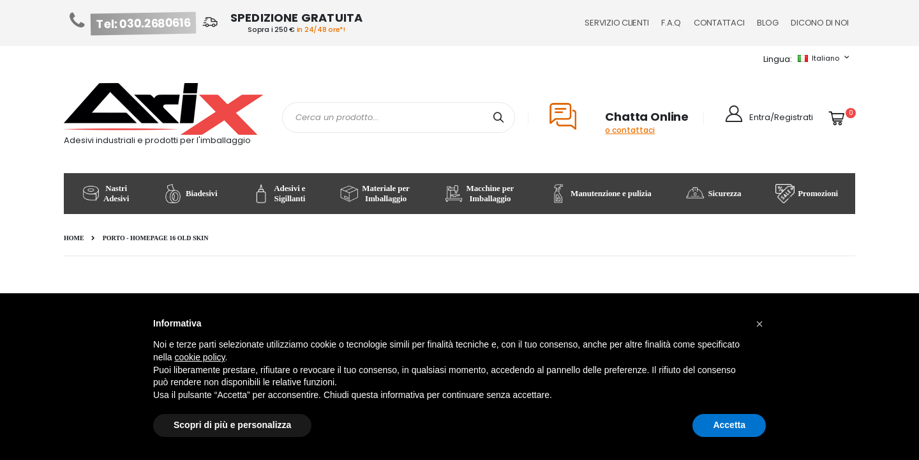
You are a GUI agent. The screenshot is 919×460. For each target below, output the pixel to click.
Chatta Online (647, 117)
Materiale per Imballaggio (374, 193)
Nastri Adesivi (105, 193)
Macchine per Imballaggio (479, 193)
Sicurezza (713, 193)
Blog (767, 23)
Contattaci (719, 23)
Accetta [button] (729, 425)
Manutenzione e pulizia (599, 193)
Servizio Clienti (616, 23)
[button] (759, 324)
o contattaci (630, 130)
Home (74, 237)
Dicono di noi (820, 23)
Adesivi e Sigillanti (278, 193)
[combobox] (398, 117)
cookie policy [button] (199, 357)
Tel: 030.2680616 (143, 24)
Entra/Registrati (781, 117)
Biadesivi (190, 193)
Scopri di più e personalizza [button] (232, 425)
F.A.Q (671, 23)
